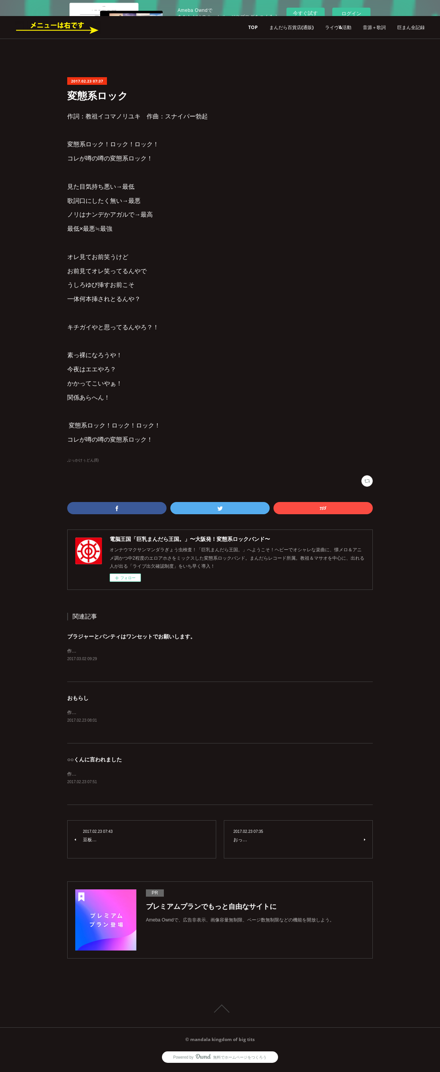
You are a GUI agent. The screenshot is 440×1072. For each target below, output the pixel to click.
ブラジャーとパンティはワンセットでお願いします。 (131, 636)
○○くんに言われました (94, 761)
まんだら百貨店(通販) (291, 27)
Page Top (220, 1010)
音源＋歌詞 (374, 27)
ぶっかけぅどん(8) (83, 460)
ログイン (351, 13)
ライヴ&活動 (338, 27)
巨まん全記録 (411, 27)
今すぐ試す (305, 13)
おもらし (78, 698)
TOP (253, 27)
